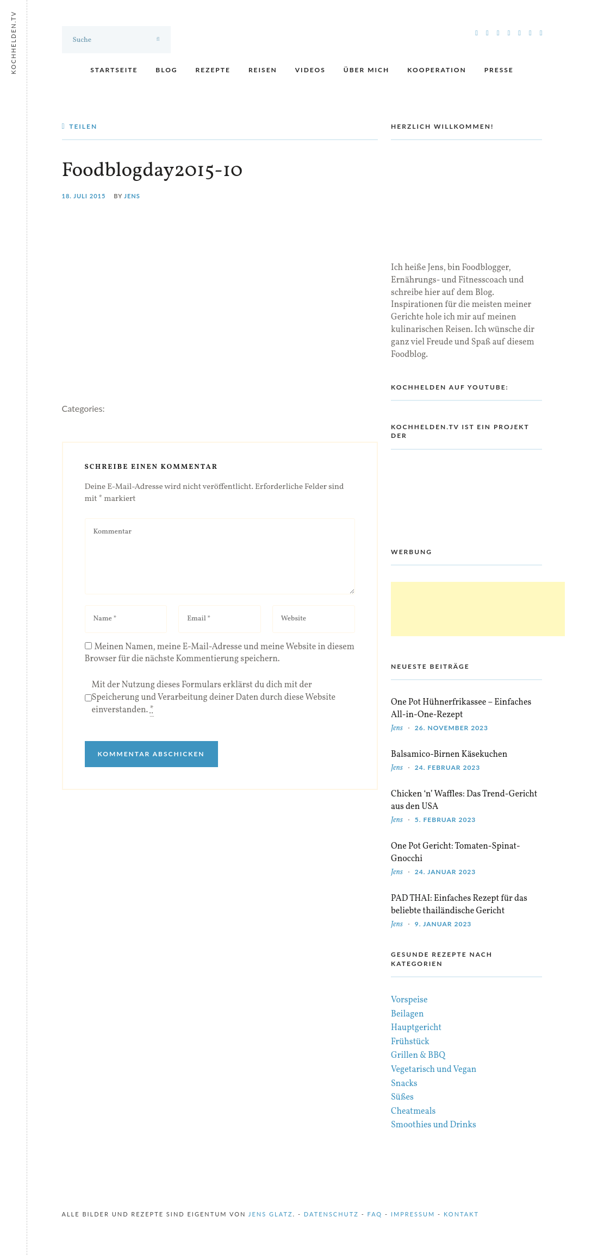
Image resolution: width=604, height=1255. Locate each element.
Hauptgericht (416, 1028)
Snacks (404, 1084)
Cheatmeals (413, 1112)
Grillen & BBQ (418, 1056)
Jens (132, 195)
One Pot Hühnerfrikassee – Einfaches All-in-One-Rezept (461, 708)
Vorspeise (409, 1000)
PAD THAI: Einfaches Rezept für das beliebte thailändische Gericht (459, 905)
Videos (310, 70)
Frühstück (410, 1042)
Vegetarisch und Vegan (433, 1070)
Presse (499, 70)
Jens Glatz (270, 1214)
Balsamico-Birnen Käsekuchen (449, 755)
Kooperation (436, 70)
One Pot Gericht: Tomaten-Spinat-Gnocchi (455, 852)
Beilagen (407, 1014)
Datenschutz (331, 1214)
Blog (166, 70)
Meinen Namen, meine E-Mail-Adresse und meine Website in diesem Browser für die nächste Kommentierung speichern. (220, 653)
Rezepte (213, 70)
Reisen (262, 70)
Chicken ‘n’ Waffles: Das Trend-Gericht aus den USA (464, 800)
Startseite (114, 70)
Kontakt (461, 1214)
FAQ (375, 1214)
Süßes (402, 1097)
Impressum (413, 1214)
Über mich (366, 70)
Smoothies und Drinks (433, 1125)
